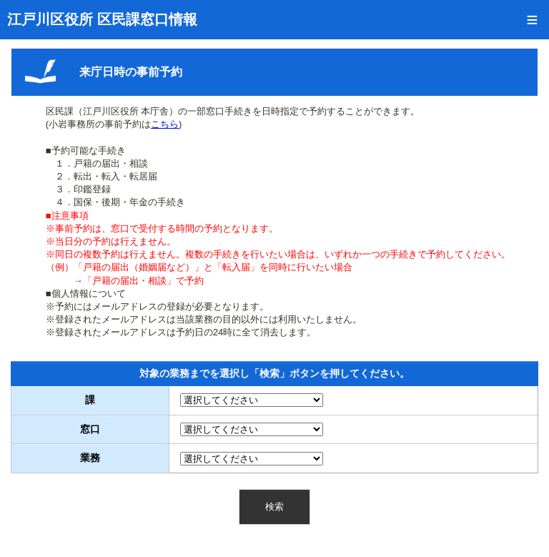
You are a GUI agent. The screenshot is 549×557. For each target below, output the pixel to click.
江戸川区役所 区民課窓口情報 (102, 19)
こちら (165, 124)
